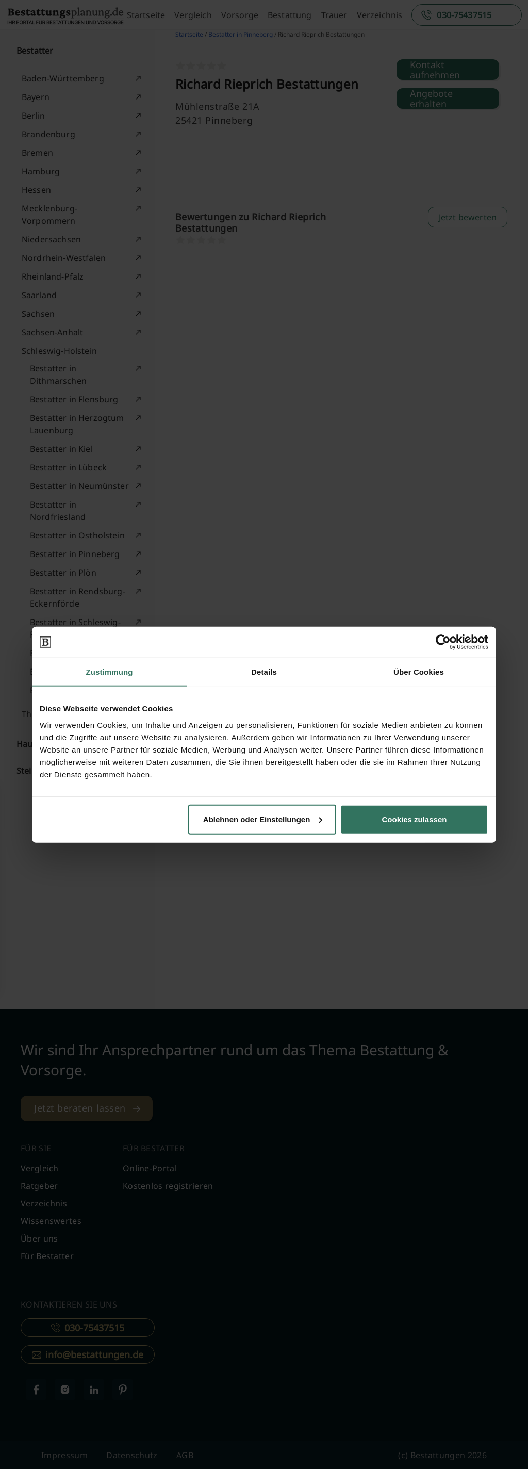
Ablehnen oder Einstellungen (263, 818)
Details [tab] (264, 671)
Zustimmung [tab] (109, 671)
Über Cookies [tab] (418, 671)
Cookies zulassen (414, 818)
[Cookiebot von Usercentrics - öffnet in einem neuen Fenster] (443, 642)
